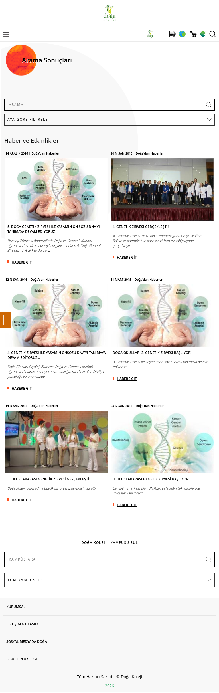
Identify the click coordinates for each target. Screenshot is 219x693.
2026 (109, 685)
